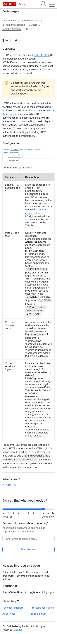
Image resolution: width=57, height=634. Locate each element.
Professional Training (43, 607)
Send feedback (28, 549)
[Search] (43, 4)
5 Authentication (11, 28)
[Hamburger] (52, 4)
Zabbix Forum (38, 613)
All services (8, 613)
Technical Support (12, 607)
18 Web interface (30, 20)
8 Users (33, 24)
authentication (42, 54)
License (18, 629)
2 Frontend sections (13, 24)
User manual (9, 20)
